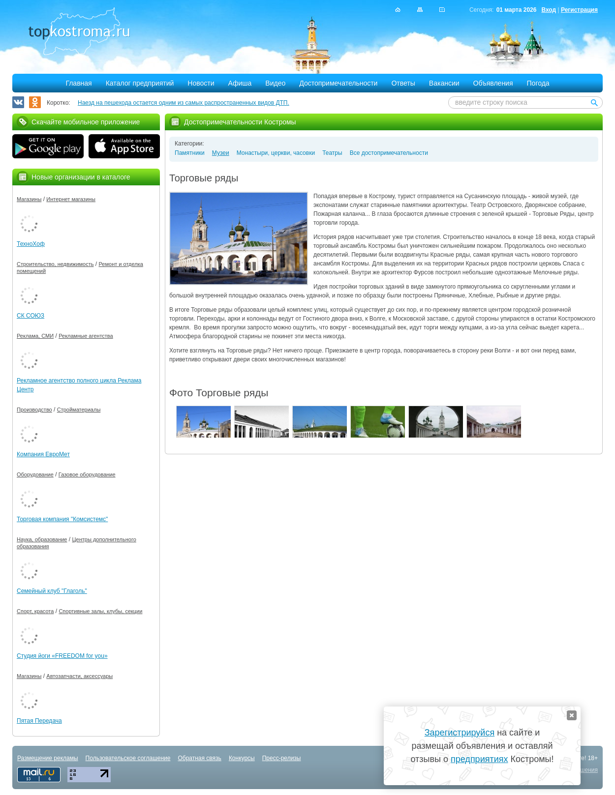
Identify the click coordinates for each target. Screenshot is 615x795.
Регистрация (579, 9)
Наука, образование (42, 539)
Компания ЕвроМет (43, 454)
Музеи (220, 152)
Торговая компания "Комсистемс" (62, 519)
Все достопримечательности (389, 152)
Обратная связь (199, 758)
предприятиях (479, 759)
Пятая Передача (39, 720)
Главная (78, 83)
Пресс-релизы (281, 758)
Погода (538, 83)
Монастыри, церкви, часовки (276, 152)
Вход (548, 9)
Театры (332, 152)
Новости (200, 83)
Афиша (240, 83)
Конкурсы (242, 758)
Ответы (403, 83)
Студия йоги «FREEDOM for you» (62, 655)
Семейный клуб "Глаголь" (52, 591)
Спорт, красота (35, 611)
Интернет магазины (70, 199)
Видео (275, 83)
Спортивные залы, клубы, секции (100, 611)
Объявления (493, 83)
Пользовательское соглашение (128, 758)
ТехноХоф (31, 243)
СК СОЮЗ (30, 315)
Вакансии (444, 83)
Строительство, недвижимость (55, 264)
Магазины (29, 199)
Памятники (190, 152)
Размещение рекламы (47, 758)
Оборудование (35, 474)
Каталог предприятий (140, 83)
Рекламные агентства (86, 336)
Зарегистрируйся (459, 732)
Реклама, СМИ (35, 336)
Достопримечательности (338, 83)
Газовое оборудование (87, 474)
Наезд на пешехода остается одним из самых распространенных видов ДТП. (183, 102)
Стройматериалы (79, 409)
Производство (34, 409)
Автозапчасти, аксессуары (79, 676)
